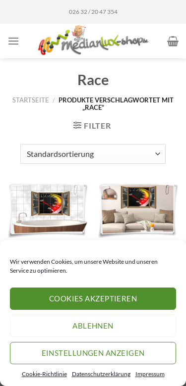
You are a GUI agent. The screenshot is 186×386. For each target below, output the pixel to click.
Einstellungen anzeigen (93, 352)
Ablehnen (93, 325)
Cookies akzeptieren (93, 298)
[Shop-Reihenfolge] (93, 154)
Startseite (30, 100)
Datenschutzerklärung (101, 374)
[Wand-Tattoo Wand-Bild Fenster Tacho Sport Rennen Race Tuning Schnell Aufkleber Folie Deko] (138, 211)
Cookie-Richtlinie (44, 374)
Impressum (150, 374)
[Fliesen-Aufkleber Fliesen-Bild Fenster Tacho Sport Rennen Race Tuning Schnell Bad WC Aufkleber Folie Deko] (47, 211)
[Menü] (13, 41)
